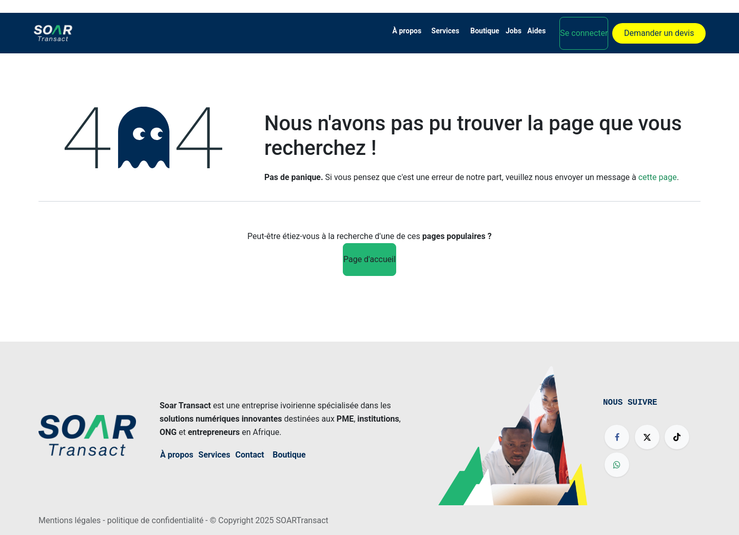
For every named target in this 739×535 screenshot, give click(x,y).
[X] (647, 437)
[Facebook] (617, 437)
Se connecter (584, 33)
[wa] (617, 464)
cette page (657, 177)
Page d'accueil (369, 259)
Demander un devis (659, 33)
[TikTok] (677, 437)
